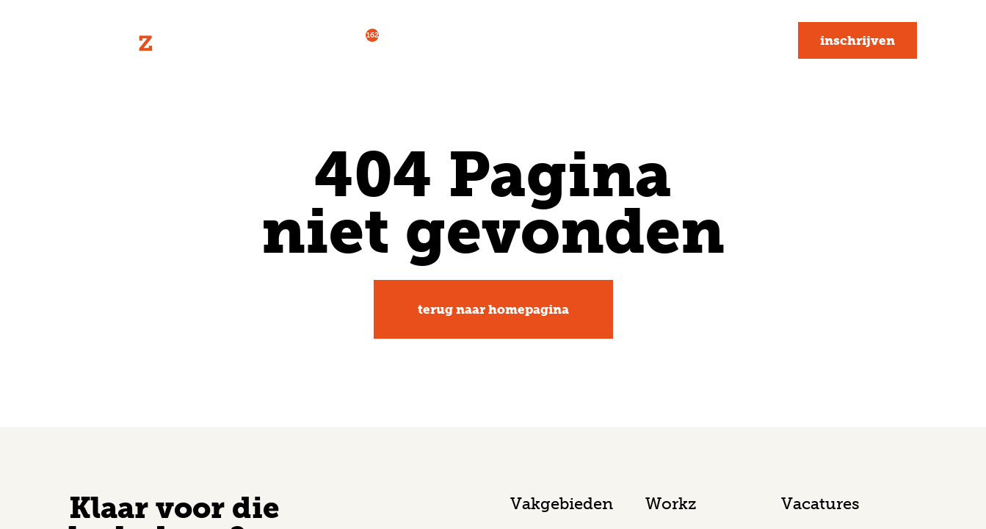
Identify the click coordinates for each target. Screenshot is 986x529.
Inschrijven (857, 40)
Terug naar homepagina (493, 309)
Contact (744, 40)
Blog (675, 40)
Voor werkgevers (462, 40)
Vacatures (339, 38)
